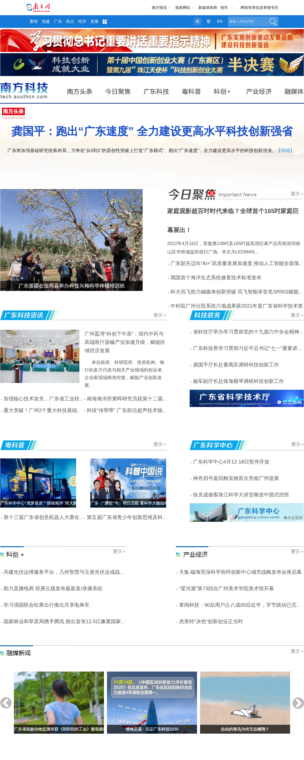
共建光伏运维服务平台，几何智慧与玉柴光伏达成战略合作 (69, 572)
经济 (82, 21)
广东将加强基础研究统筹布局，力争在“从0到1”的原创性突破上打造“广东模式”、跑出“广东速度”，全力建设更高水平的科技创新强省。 (141, 150)
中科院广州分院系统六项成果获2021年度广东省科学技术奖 (236, 306)
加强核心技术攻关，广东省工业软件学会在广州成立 (62, 398)
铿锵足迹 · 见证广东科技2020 (152, 729)
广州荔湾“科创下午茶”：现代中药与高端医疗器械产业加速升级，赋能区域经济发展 (124, 342)
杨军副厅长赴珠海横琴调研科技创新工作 (238, 381)
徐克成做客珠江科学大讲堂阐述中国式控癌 (241, 494)
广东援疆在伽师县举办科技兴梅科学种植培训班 (71, 286)
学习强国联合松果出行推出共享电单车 (47, 605)
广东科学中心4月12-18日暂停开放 (231, 462)
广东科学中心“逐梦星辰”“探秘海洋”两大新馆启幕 (44, 503)
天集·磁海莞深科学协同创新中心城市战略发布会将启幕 (240, 572)
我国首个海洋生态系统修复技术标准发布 (216, 277)
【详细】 (285, 150)
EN (220, 21)
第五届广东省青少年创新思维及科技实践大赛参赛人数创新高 (155, 517)
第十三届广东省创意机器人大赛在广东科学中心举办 (62, 517)
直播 (94, 21)
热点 (70, 21)
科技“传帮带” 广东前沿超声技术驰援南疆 (132, 410)
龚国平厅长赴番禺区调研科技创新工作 (236, 364)
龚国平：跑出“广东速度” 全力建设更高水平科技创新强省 (152, 131)
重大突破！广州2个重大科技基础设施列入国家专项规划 (66, 410)
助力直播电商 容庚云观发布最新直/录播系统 (53, 588)
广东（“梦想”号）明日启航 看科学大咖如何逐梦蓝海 (137, 503)
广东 (58, 21)
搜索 (272, 21)
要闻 (34, 21)
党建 (46, 21)
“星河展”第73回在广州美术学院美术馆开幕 (226, 588)
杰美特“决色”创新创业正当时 (211, 621)
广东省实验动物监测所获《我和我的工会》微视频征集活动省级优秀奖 (76, 729)
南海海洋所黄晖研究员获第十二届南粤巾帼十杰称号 (145, 398)
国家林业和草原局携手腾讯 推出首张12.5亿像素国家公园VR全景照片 (81, 621)
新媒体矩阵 (207, 7)
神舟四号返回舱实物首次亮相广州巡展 (236, 478)
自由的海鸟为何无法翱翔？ (245, 729)
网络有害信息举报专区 (259, 7)
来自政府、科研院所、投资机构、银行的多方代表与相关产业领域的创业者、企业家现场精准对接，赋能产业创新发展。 (125, 374)
